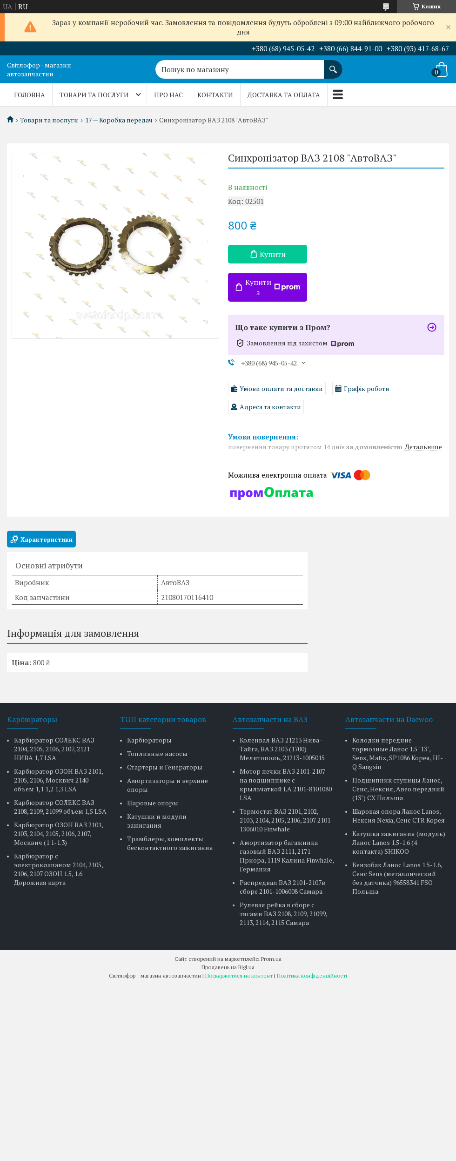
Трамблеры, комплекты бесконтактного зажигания (170, 843)
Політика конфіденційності (312, 975)
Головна (29, 94)
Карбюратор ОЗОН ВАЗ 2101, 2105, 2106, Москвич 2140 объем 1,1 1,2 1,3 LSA (58, 780)
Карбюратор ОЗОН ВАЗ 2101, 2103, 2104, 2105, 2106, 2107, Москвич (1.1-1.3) (58, 833)
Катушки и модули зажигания (157, 821)
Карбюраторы (149, 740)
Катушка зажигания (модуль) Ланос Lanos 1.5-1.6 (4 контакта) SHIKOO (398, 842)
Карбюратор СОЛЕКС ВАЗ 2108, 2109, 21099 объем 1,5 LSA (60, 807)
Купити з (272, 287)
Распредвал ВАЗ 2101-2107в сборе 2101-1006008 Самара (282, 887)
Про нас (168, 94)
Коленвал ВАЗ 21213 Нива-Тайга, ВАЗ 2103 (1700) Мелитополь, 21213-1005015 (282, 749)
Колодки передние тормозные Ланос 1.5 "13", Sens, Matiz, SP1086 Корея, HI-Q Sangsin (397, 753)
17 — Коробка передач (119, 120)
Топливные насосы (157, 753)
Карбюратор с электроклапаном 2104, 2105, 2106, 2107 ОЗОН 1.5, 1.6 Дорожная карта (58, 869)
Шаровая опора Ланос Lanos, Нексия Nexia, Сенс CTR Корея (398, 815)
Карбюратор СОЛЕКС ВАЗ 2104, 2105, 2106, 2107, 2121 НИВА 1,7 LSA (54, 749)
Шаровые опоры (152, 802)
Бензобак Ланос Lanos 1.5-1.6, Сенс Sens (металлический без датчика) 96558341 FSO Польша (397, 878)
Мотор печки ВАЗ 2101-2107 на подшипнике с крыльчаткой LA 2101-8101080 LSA (286, 784)
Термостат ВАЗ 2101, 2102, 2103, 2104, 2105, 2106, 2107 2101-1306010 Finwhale (286, 820)
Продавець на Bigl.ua (228, 967)
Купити (273, 254)
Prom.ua (271, 958)
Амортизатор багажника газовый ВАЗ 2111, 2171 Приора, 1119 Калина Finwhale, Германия (287, 855)
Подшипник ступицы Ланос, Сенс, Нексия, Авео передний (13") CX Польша (398, 789)
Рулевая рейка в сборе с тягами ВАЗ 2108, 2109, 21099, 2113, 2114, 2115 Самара (283, 913)
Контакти (215, 94)
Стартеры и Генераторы (164, 767)
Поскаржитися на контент (239, 975)
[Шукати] (333, 64)
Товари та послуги (94, 94)
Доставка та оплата (284, 94)
